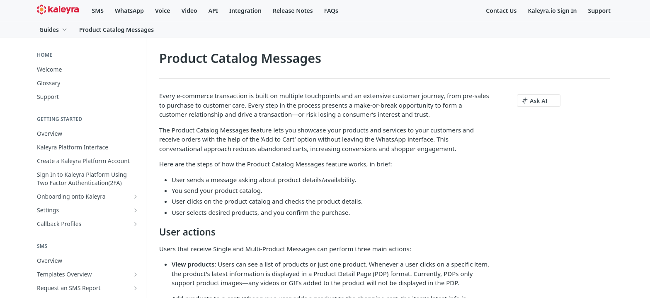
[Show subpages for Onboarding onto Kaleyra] (135, 196)
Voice (162, 10)
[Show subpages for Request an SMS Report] (135, 288)
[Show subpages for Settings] (135, 210)
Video (189, 10)
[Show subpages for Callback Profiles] (135, 224)
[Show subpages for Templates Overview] (135, 274)
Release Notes (293, 10)
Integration (245, 10)
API (213, 10)
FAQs (331, 10)
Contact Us (501, 10)
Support (599, 10)
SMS (98, 10)
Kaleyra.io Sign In (552, 10)
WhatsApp (129, 10)
